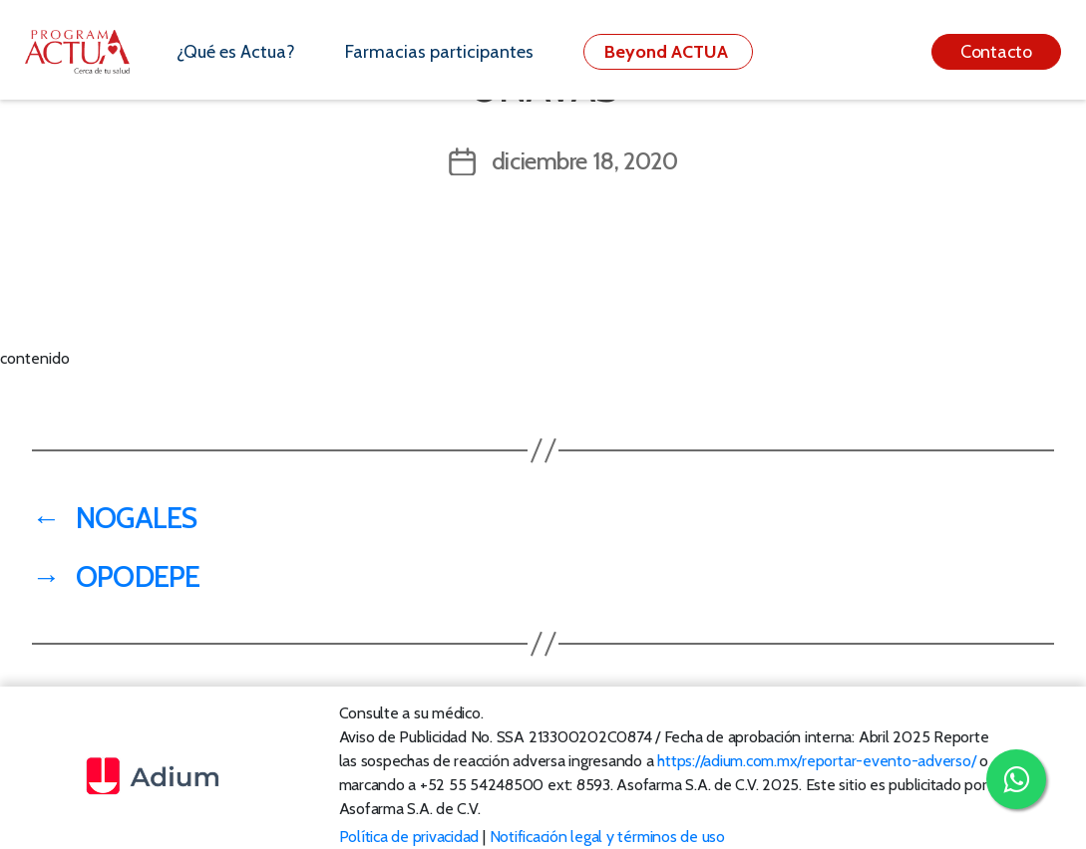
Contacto (996, 52)
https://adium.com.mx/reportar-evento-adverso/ (816, 760)
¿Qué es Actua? (236, 52)
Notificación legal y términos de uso (607, 836)
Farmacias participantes (439, 52)
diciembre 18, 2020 (585, 160)
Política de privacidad (409, 836)
